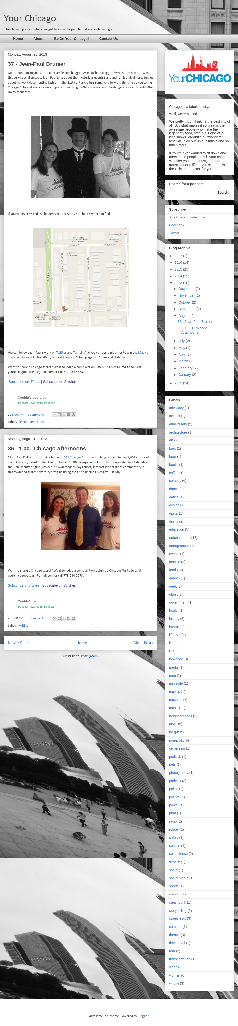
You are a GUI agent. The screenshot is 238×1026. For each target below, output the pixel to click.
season (174, 846)
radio (173, 821)
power (173, 805)
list (171, 643)
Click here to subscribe (187, 217)
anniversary (178, 424)
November (186, 295)
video (173, 967)
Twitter (61, 353)
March (183, 361)
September (187, 309)
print (172, 813)
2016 (179, 262)
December (186, 289)
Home (18, 39)
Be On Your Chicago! (71, 39)
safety (173, 838)
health (173, 610)
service (174, 862)
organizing (177, 748)
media (173, 667)
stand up (175, 894)
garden (174, 578)
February (185, 368)
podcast (175, 781)
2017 (179, 256)
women (174, 975)
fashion (23, 422)
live (171, 651)
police (173, 789)
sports (173, 886)
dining (173, 521)
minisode (176, 683)
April (182, 354)
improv (174, 627)
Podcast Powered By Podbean (36, 402)
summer (175, 927)
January (185, 375)
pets (172, 764)
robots (174, 829)
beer (172, 456)
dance (173, 489)
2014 (179, 276)
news (173, 724)
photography (178, 773)
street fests (177, 918)
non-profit (176, 740)
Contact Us (108, 39)
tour (172, 951)
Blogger (143, 1016)
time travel (37, 422)
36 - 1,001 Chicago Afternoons (47, 448)
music (173, 708)
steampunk (177, 902)
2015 (179, 269)
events (174, 554)
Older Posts (143, 643)
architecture (178, 432)
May (182, 348)
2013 (179, 283)
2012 (179, 383)
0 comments (36, 415)
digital (173, 513)
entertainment (179, 538)
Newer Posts (19, 643)
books (173, 465)
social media (178, 878)
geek (173, 586)
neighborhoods (180, 716)
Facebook (176, 225)
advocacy (176, 408)
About (38, 39)
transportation (179, 959)
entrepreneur (179, 546)
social (173, 870)
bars (172, 448)
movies (174, 692)
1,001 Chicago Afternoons (79, 457)
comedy (175, 481)
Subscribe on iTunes (24, 382)
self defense (178, 854)
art (171, 440)
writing (23, 626)
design (174, 505)
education (176, 529)
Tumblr (78, 353)
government (178, 602)
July (182, 341)
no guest (175, 732)
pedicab (175, 757)
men (172, 675)
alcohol (174, 416)
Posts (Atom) (90, 656)
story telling (178, 911)
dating (173, 497)
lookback (176, 659)
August (184, 316)
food (172, 570)
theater (174, 935)
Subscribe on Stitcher (59, 382)
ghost (173, 594)
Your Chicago (30, 19)
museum (175, 700)
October (185, 302)
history (174, 619)
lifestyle (175, 635)
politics (174, 797)
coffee (173, 473)
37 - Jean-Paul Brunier (36, 64)
